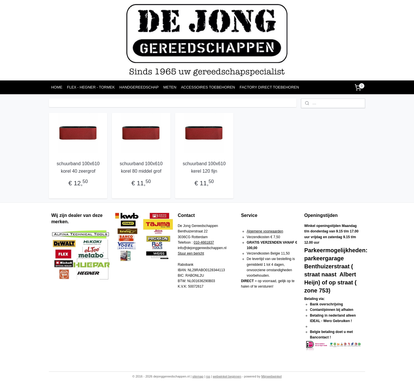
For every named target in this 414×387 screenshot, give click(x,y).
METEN (170, 87)
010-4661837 (204, 242)
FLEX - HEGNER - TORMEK (91, 87)
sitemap (198, 376)
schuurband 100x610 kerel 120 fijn (204, 167)
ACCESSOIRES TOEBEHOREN (208, 87)
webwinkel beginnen (227, 376)
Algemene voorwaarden (265, 231)
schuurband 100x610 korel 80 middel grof (141, 167)
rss (208, 376)
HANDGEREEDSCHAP (139, 87)
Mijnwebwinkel (271, 376)
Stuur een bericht (191, 253)
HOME (56, 87)
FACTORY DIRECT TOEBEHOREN (269, 87)
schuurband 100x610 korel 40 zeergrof (78, 167)
